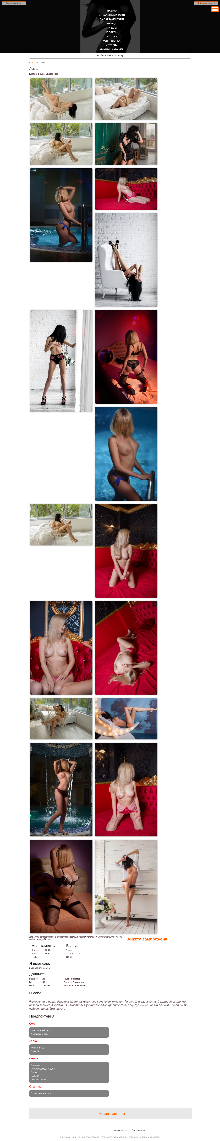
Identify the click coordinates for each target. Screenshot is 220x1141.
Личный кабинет (14, 3)
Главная (112, 10)
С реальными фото (111, 15)
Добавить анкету (206, 3)
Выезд (111, 23)
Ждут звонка (111, 40)
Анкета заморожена (147, 939)
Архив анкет (120, 1130)
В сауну (112, 36)
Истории (112, 45)
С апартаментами (112, 19)
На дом (112, 27)
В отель (111, 32)
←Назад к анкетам (110, 1114)
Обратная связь (140, 1130)
